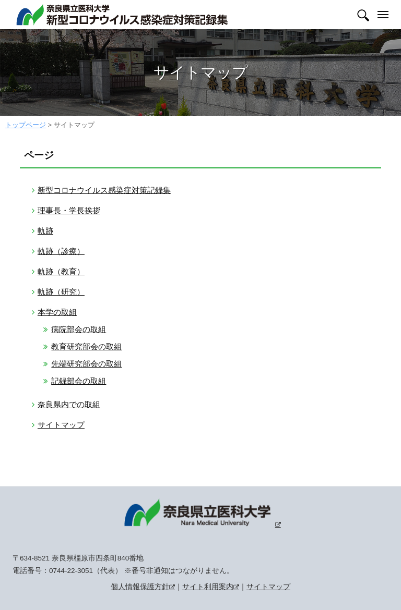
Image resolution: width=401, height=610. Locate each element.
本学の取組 (57, 312)
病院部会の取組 (78, 329)
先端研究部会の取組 (86, 363)
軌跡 (45, 230)
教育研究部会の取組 (86, 346)
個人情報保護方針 (140, 587)
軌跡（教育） (61, 271)
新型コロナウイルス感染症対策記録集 (104, 190)
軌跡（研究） (61, 291)
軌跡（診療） (61, 251)
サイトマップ (61, 424)
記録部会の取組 (78, 380)
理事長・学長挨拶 (69, 210)
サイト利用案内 (207, 587)
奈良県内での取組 (69, 404)
